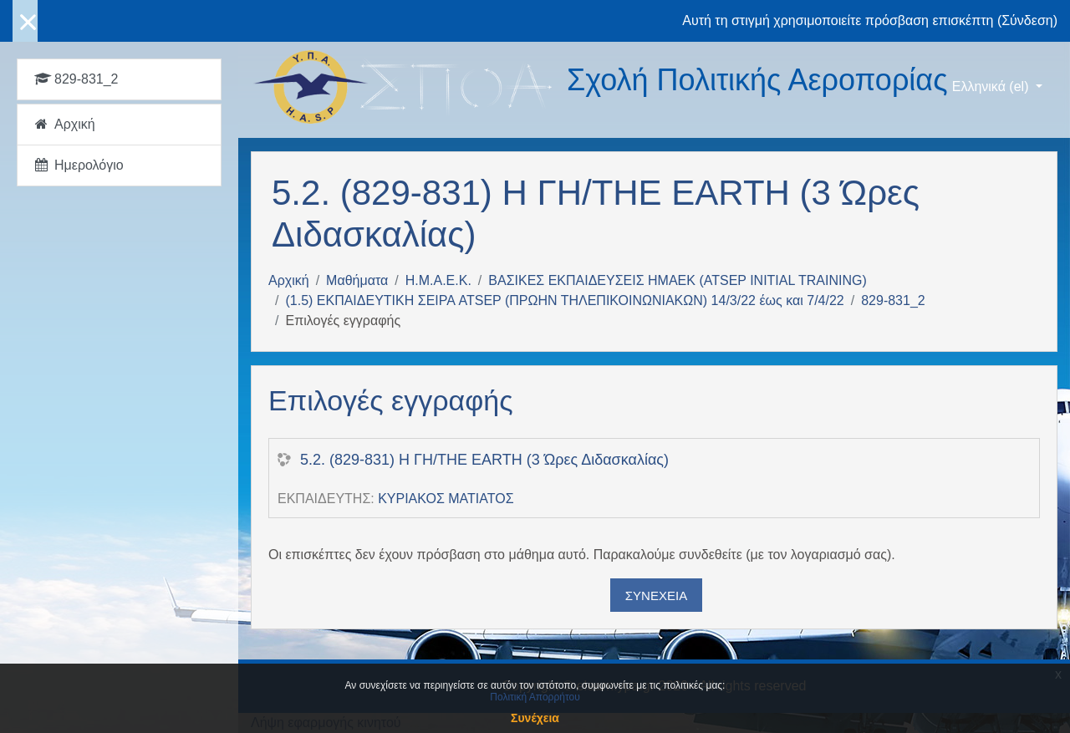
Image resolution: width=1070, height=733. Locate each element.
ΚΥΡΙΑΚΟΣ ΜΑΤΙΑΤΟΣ (445, 498)
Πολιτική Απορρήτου (534, 697)
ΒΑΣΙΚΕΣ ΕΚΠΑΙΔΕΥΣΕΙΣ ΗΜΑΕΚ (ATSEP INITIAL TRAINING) (677, 280)
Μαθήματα (357, 280)
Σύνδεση (1026, 20)
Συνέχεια (656, 595)
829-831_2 (893, 300)
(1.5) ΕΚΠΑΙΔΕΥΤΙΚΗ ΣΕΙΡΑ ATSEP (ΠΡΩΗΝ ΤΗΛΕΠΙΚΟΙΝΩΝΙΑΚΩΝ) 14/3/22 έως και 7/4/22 (564, 300)
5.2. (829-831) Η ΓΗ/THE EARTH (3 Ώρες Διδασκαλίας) (484, 459)
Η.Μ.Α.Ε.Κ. (438, 280)
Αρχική (288, 280)
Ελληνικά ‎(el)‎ (992, 86)
